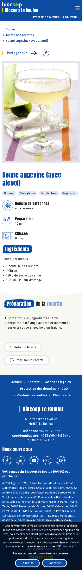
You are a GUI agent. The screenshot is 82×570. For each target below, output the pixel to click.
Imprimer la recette (27, 360)
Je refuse (27, 563)
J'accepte (54, 563)
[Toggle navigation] (77, 9)
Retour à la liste (23, 347)
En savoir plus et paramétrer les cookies (40, 553)
